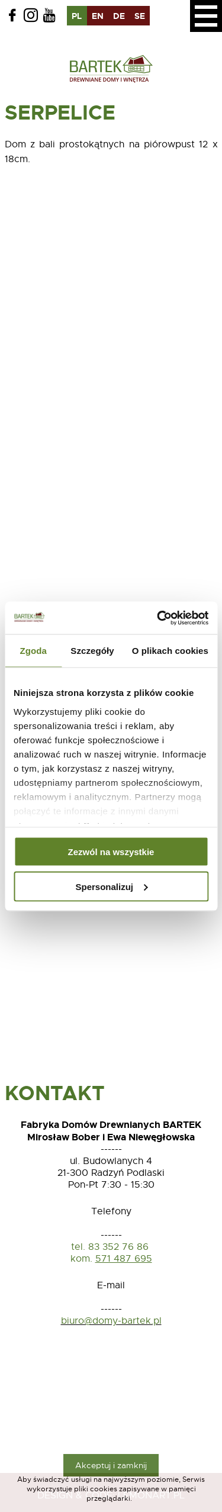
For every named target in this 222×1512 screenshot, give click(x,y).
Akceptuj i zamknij (111, 1465)
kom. (81, 1259)
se (139, 16)
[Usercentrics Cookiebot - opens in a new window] (158, 618)
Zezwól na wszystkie (111, 852)
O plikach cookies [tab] (170, 651)
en (98, 16)
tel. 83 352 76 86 (111, 1247)
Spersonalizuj (111, 886)
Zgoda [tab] (33, 651)
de (119, 16)
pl (77, 16)
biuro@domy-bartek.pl (111, 1321)
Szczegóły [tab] (92, 651)
